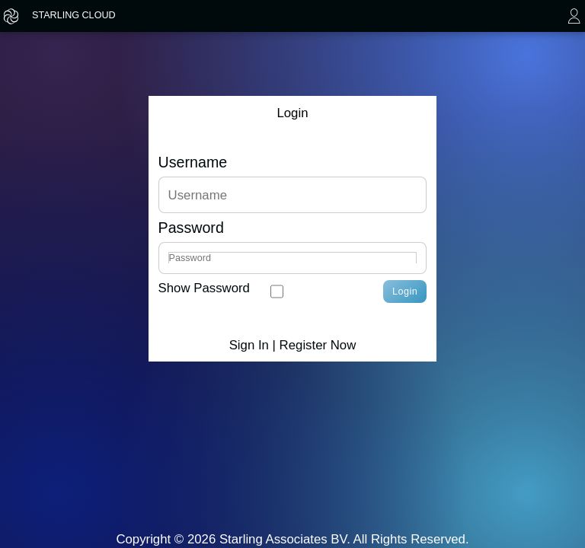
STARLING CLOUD (74, 15)
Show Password (204, 288)
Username (193, 162)
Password (191, 228)
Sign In (249, 345)
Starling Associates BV (283, 539)
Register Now (318, 345)
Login (404, 291)
